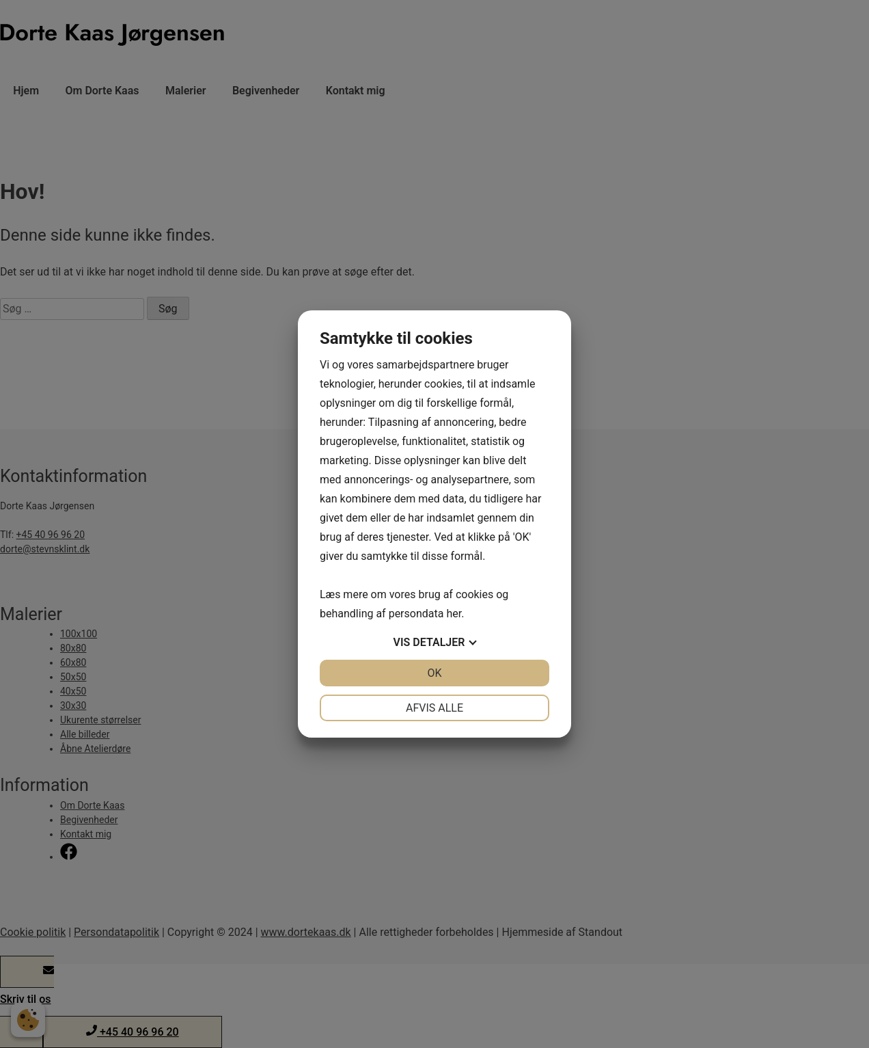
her (453, 613)
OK (434, 673)
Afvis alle (434, 707)
